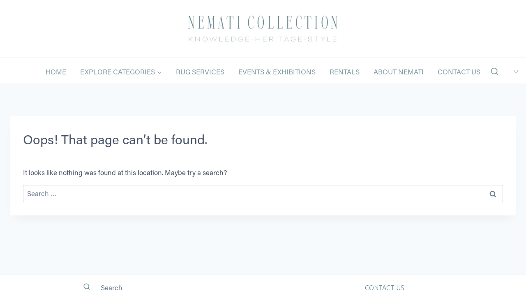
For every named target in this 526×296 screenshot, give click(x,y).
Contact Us (459, 71)
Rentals (345, 71)
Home (56, 71)
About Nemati (399, 71)
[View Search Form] (494, 72)
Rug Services (200, 71)
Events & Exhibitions (277, 71)
